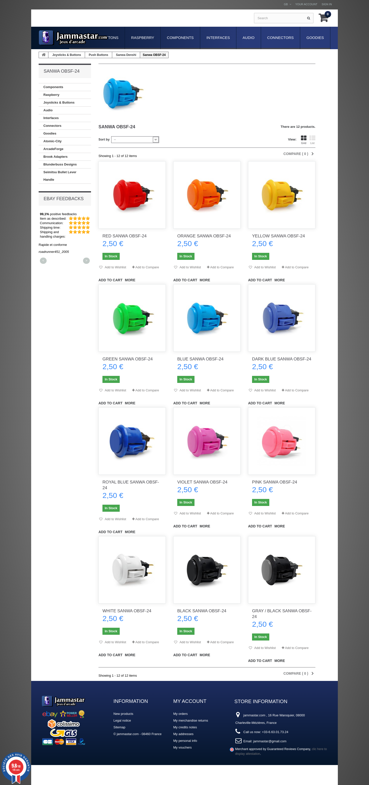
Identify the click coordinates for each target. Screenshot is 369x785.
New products (123, 714)
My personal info (185, 741)
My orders (180, 714)
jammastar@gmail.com (269, 741)
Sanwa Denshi (126, 55)
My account (189, 701)
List (312, 140)
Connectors (280, 37)
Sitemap (119, 727)
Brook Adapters (55, 156)
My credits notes (185, 727)
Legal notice (122, 720)
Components (180, 37)
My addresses (183, 734)
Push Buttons (98, 55)
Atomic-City (52, 141)
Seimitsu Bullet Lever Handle (59, 175)
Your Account (306, 4)
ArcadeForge (53, 149)
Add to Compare (147, 267)
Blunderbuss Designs (60, 164)
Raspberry (142, 37)
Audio (249, 37)
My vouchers (182, 747)
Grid (303, 140)
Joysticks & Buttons (66, 55)
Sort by (104, 139)
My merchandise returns (190, 720)
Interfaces (218, 37)
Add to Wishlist (115, 267)
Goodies (315, 37)
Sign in (327, 4)
